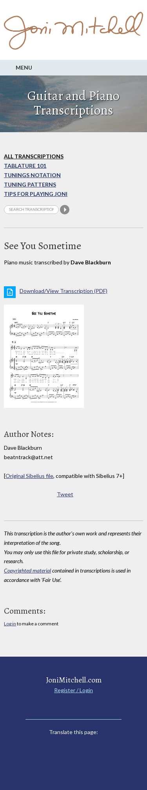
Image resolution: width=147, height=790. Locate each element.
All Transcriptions (34, 156)
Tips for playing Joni (35, 193)
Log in (10, 624)
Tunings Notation (32, 175)
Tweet (65, 494)
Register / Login (73, 690)
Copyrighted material (27, 570)
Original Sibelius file (29, 475)
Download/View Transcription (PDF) (63, 290)
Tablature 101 (25, 165)
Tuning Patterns (30, 184)
